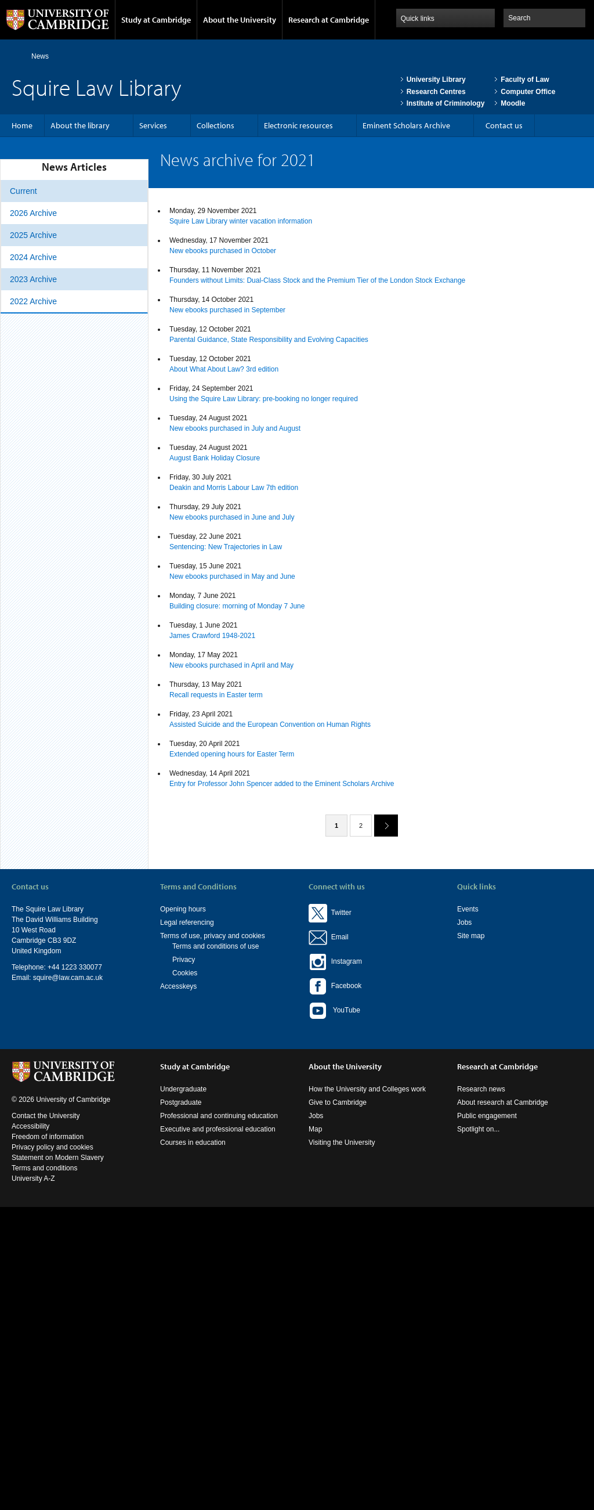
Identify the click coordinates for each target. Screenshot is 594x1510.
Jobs (464, 922)
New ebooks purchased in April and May (231, 665)
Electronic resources (298, 125)
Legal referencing (187, 922)
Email (338, 937)
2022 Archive (33, 301)
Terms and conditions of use (215, 946)
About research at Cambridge (502, 1102)
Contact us (504, 125)
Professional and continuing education (219, 1116)
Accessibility (30, 1126)
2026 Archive (33, 213)
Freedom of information (48, 1137)
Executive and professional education (218, 1129)
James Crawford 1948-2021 (212, 636)
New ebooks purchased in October (222, 251)
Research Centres (436, 92)
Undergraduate (183, 1089)
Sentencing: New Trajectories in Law (225, 547)
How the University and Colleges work (367, 1089)
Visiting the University (342, 1142)
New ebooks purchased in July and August (234, 428)
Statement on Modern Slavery (58, 1158)
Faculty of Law (525, 79)
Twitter (330, 913)
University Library (436, 79)
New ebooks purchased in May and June (232, 576)
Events (468, 909)
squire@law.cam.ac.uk (68, 978)
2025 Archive (33, 235)
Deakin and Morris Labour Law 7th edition (233, 488)
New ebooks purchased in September (227, 310)
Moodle (513, 103)
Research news (481, 1089)
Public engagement (487, 1116)
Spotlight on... (478, 1129)
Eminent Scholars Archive (406, 125)
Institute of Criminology (446, 103)
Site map (470, 936)
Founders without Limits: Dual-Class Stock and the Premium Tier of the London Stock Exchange (317, 280)
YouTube (334, 1010)
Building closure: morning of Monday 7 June (237, 606)
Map (315, 1129)
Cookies (184, 973)
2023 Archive (33, 279)
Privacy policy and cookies (52, 1147)
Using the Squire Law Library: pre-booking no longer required (263, 399)
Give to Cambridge (338, 1102)
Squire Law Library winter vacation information (240, 221)
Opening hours (183, 909)
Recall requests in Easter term (216, 695)
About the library (80, 125)
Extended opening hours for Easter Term (231, 754)
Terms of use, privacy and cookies (212, 936)
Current (23, 191)
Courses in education (193, 1142)
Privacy (183, 960)
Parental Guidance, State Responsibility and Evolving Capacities (268, 340)
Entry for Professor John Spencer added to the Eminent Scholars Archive (281, 784)
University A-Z (33, 1178)
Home (16, 56)
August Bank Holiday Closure (214, 458)
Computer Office (528, 92)
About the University (239, 20)
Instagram (335, 961)
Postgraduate (180, 1102)
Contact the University (45, 1116)
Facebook (335, 986)
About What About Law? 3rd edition (223, 369)
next (381, 825)
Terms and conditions (44, 1168)
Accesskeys (178, 986)
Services (153, 125)
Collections (215, 125)
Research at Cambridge (328, 20)
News (40, 56)
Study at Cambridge (156, 20)
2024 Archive (33, 257)
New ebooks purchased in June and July (231, 517)
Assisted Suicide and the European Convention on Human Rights (270, 724)
